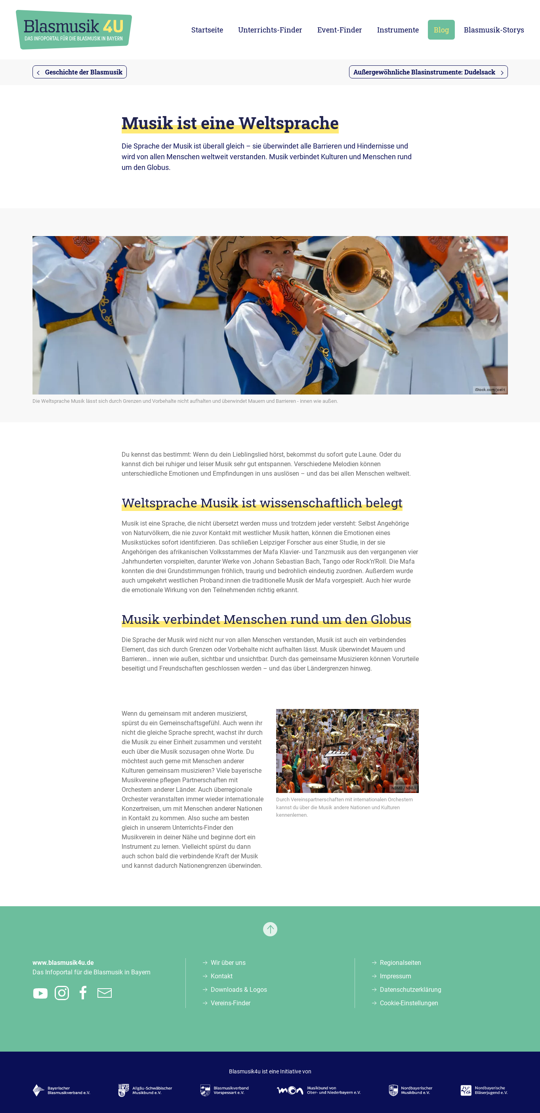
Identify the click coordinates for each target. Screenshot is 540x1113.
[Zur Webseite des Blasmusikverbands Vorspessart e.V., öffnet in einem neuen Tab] (224, 1091)
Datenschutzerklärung (410, 989)
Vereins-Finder (230, 1003)
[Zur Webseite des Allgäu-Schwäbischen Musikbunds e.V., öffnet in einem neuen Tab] (145, 1091)
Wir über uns (228, 962)
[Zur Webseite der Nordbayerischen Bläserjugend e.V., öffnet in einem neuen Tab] (484, 1091)
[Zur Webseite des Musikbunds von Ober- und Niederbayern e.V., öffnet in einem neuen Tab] (319, 1091)
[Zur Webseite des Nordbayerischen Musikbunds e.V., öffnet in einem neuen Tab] (411, 1091)
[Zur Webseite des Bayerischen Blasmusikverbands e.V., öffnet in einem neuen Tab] (61, 1091)
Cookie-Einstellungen (409, 1003)
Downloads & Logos (239, 989)
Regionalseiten (400, 962)
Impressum (395, 976)
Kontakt (222, 976)
